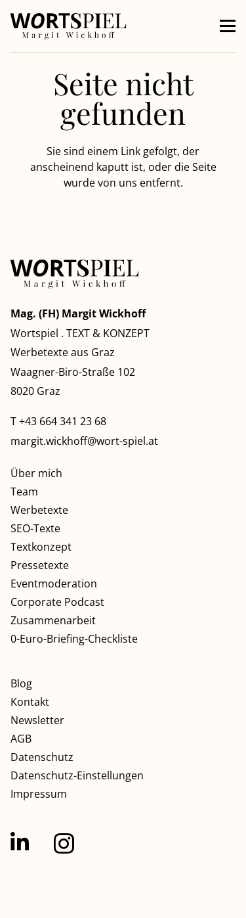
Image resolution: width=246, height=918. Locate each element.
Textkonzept (41, 546)
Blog (21, 683)
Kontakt (29, 702)
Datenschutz (41, 757)
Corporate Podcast (57, 602)
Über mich (36, 473)
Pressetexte (39, 565)
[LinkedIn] (19, 842)
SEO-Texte (35, 528)
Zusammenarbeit (53, 620)
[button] (227, 26)
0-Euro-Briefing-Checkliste (74, 638)
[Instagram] (64, 843)
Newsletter (37, 720)
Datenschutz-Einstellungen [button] (77, 775)
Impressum (38, 794)
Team (24, 491)
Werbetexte (39, 510)
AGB (20, 738)
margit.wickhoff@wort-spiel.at (84, 441)
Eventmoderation (53, 583)
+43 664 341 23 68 (62, 421)
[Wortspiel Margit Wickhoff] (68, 26)
